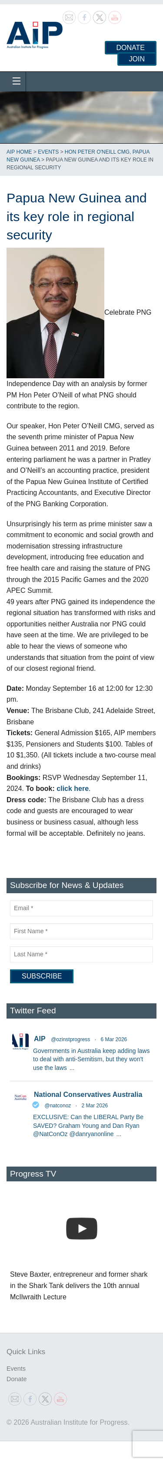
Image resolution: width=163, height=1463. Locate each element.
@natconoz (57, 1106)
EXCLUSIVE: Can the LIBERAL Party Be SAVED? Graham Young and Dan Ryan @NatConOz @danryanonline (88, 1125)
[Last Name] (81, 954)
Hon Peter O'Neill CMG (97, 152)
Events (48, 152)
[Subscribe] (41, 976)
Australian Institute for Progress (35, 32)
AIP (40, 1039)
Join (137, 59)
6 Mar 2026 (114, 1039)
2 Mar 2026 (95, 1106)
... (72, 1067)
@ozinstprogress (70, 1039)
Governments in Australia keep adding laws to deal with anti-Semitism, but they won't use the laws (91, 1059)
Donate (130, 47)
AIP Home (19, 152)
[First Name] (81, 931)
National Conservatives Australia (88, 1094)
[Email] (81, 908)
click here (73, 788)
